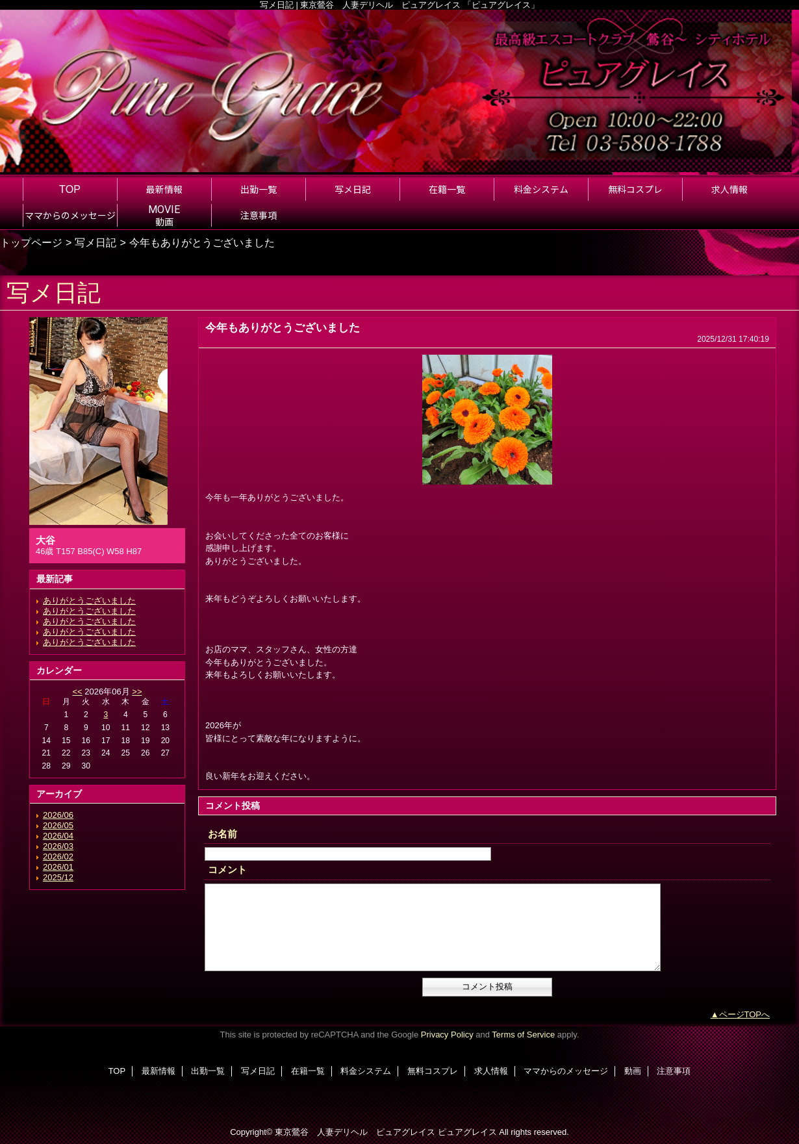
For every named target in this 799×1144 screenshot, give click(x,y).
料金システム (365, 1071)
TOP (70, 189)
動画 (632, 1071)
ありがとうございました (89, 600)
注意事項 (674, 1071)
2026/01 (58, 867)
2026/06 (58, 815)
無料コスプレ (432, 1071)
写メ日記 (95, 242)
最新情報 (158, 1071)
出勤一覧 (208, 1071)
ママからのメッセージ (566, 1071)
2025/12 (58, 877)
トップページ (31, 242)
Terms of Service (523, 1034)
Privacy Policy (447, 1034)
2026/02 (58, 856)
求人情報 (491, 1071)
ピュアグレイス (467, 1132)
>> (137, 691)
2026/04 (58, 836)
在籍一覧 (308, 1071)
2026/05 (58, 825)
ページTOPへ (744, 1014)
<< (77, 691)
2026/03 (58, 846)
